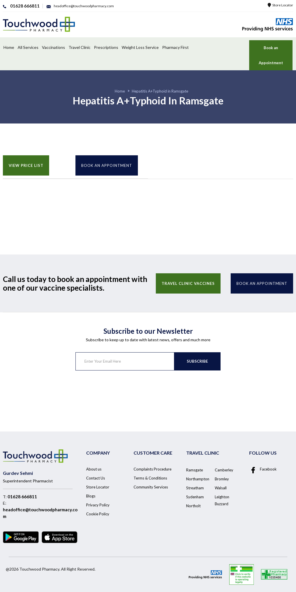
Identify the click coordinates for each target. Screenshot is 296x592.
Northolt (193, 506)
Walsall (221, 488)
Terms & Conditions (150, 478)
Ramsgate (194, 470)
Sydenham (195, 497)
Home (8, 47)
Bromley (222, 479)
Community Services (151, 487)
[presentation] (119, 393)
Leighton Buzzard (222, 500)
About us (93, 469)
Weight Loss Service (140, 47)
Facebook (263, 469)
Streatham (195, 488)
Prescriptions (106, 47)
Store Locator (280, 5)
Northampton (197, 479)
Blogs (90, 496)
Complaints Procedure (152, 469)
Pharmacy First (175, 47)
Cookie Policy (97, 514)
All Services (28, 47)
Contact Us (95, 478)
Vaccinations (53, 47)
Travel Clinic (79, 47)
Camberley (224, 470)
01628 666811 (22, 496)
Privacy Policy (98, 505)
